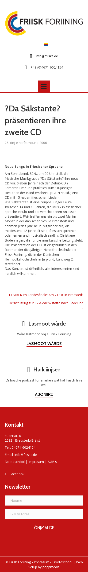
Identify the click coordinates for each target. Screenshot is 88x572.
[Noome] (44, 500)
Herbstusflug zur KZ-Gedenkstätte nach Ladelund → (46, 305)
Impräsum (36, 461)
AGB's (52, 461)
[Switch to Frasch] (45, 44)
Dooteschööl (15, 461)
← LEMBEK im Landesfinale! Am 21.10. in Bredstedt (44, 295)
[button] (44, 528)
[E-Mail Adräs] (44, 514)
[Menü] (44, 86)
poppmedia (51, 567)
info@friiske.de (26, 454)
